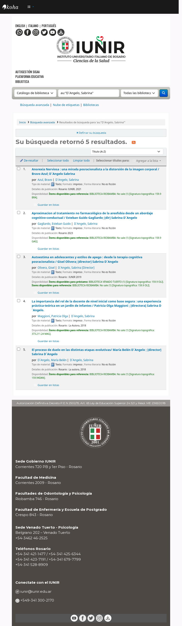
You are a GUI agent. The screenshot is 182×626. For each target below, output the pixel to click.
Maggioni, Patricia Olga (53, 316)
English (20, 25)
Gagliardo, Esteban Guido (54, 223)
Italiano (33, 25)
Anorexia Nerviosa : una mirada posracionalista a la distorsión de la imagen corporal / (95, 171)
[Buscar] (163, 93)
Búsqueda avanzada (34, 105)
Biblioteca (22, 81)
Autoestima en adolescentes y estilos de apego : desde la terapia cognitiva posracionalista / (87, 259)
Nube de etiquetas (66, 105)
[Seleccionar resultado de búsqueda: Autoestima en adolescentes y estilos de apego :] (18, 256)
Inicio (22, 122)
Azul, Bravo (45, 180)
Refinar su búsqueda (92, 132)
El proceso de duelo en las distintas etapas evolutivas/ (96, 352)
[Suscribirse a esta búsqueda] (134, 142)
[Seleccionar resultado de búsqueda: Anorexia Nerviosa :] (18, 168)
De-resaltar (29, 160)
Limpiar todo (81, 160)
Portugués (49, 25)
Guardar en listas (46, 204)
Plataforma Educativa (29, 76)
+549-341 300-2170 (36, 600)
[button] (31, 7)
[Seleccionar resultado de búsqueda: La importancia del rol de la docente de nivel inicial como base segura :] (18, 300)
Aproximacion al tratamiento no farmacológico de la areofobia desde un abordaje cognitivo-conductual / (92, 215)
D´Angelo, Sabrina (67, 180)
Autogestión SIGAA (27, 71)
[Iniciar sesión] (172, 7)
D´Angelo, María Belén (52, 360)
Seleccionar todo (58, 160)
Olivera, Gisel (46, 267)
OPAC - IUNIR (14, 7)
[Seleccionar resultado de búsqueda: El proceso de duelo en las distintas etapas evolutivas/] (18, 349)
